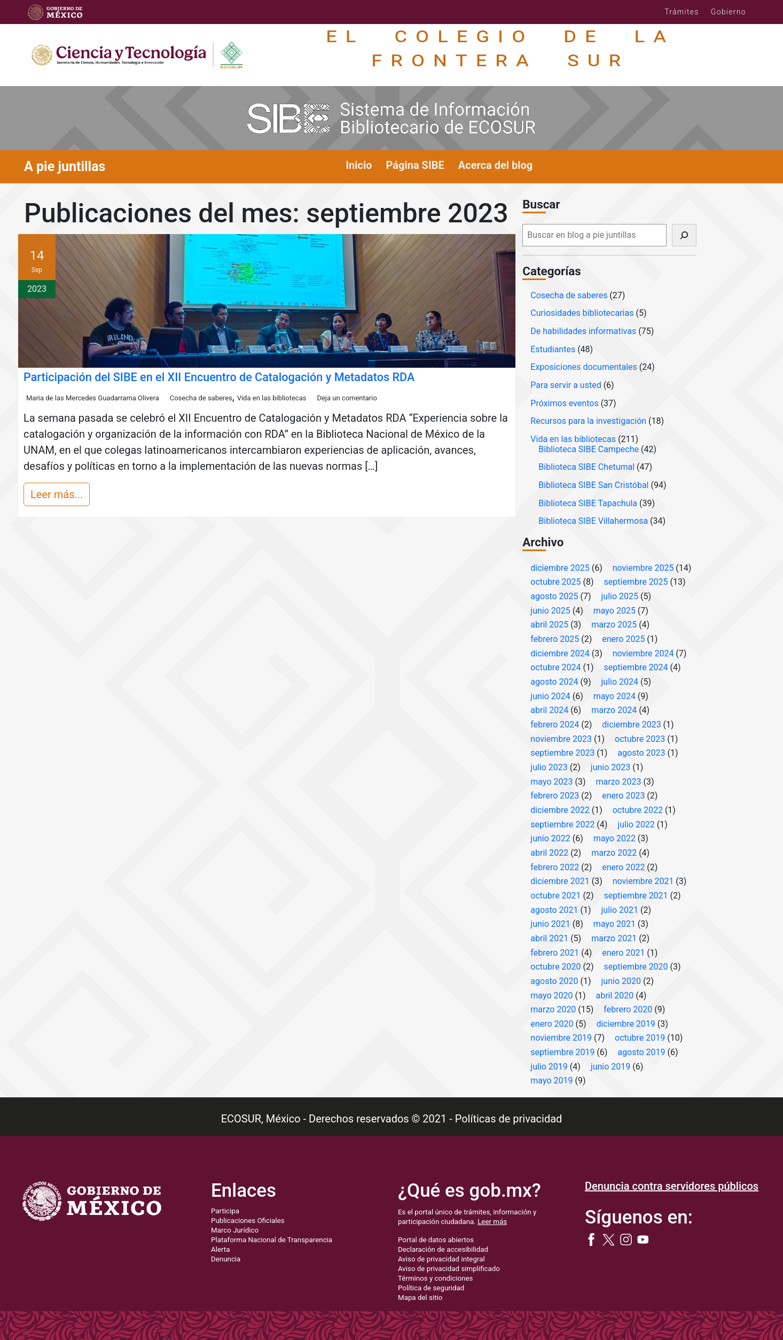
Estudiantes (552, 349)
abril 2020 (614, 995)
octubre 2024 (555, 667)
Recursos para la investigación (588, 421)
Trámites (681, 11)
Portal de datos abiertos (436, 1240)
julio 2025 (620, 596)
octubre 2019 (640, 1038)
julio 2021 (620, 910)
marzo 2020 (553, 1009)
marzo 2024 (614, 710)
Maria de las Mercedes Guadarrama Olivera (92, 398)
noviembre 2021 (643, 881)
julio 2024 (620, 682)
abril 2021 (549, 938)
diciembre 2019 (625, 1024)
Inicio (359, 165)
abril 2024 (549, 710)
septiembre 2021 (636, 895)
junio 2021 (550, 924)
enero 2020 (551, 1024)
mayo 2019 (551, 1080)
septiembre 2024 (636, 667)
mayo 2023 (551, 782)
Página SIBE (415, 165)
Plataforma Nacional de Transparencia (271, 1240)
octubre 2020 (555, 967)
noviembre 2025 (643, 568)
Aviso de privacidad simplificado (449, 1269)
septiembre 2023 (562, 753)
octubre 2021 (555, 895)
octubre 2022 (638, 810)
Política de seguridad (431, 1288)
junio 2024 (550, 696)
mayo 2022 (614, 838)
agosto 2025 (554, 596)
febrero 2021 (554, 953)
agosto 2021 (554, 910)
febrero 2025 (554, 639)
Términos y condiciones (435, 1278)
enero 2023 (623, 796)
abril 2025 (549, 624)
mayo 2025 (614, 611)
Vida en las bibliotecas (272, 398)
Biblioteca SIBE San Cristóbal (593, 485)
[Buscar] (684, 235)
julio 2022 (636, 824)
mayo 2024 (614, 696)
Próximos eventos (564, 403)
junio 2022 (550, 838)
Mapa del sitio (420, 1297)
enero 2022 (623, 867)
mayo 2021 (614, 924)
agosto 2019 (641, 1052)
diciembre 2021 (559, 881)
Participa (225, 1211)
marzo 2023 (618, 782)
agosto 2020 (554, 981)
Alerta (220, 1249)
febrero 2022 (554, 867)
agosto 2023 (641, 753)
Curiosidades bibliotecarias (581, 313)
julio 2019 (549, 1067)
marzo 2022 (614, 853)
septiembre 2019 (562, 1052)
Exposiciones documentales (583, 367)
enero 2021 (623, 953)
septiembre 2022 (562, 824)
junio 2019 (610, 1067)
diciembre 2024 (559, 653)
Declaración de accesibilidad (443, 1249)
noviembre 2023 (561, 739)
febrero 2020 (628, 1009)
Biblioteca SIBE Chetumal (586, 467)
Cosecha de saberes (201, 398)
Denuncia (225, 1259)
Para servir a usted (565, 385)
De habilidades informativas (583, 331)
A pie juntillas (64, 166)
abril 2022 (549, 853)
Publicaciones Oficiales (248, 1221)
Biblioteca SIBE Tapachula (587, 503)
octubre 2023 (640, 739)
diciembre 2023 (631, 724)
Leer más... (56, 494)
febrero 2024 (554, 724)
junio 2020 (621, 981)
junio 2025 (550, 611)
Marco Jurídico (235, 1230)
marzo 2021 (614, 938)
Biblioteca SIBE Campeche (588, 449)
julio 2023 (549, 767)
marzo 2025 (614, 624)
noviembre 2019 (561, 1038)
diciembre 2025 (559, 568)
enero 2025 (623, 639)
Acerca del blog (495, 165)
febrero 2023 (554, 796)
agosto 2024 (554, 682)
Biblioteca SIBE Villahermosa (593, 521)
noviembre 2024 (643, 653)
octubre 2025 (555, 582)
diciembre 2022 (559, 810)
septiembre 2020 (636, 967)
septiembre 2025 (636, 582)
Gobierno (728, 11)
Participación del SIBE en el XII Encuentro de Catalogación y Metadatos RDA (219, 377)
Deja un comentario (347, 398)
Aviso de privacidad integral (441, 1259)
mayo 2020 (551, 995)
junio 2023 (610, 767)
